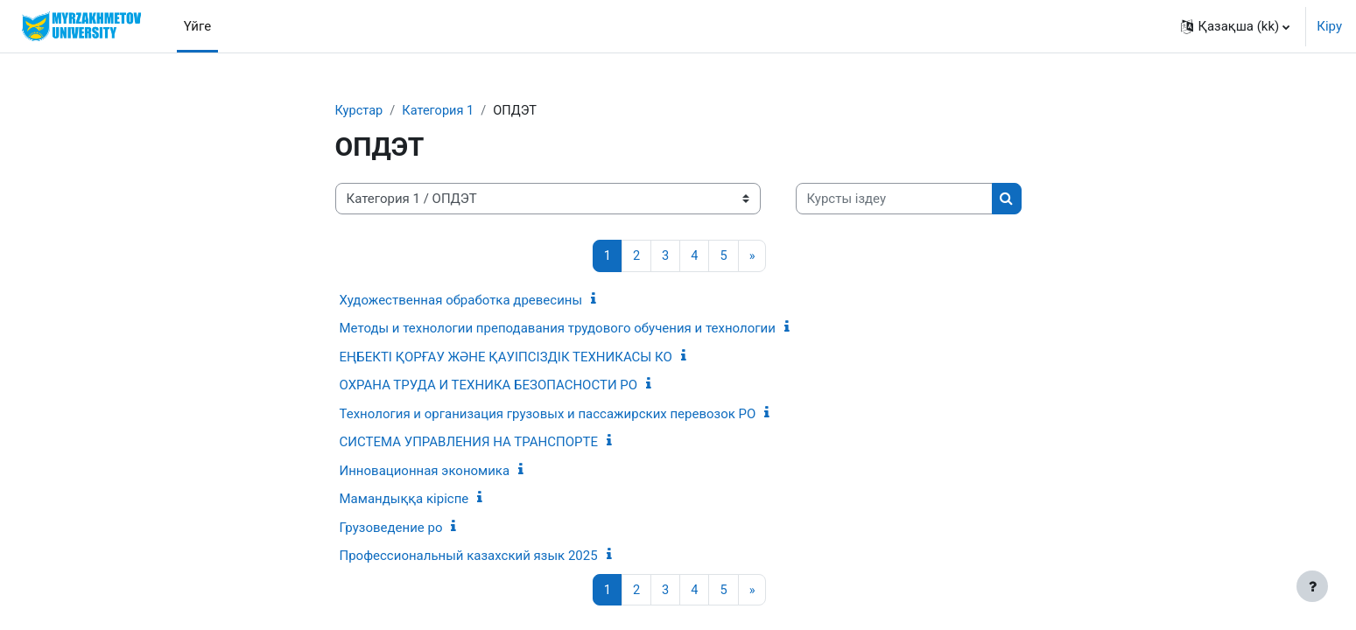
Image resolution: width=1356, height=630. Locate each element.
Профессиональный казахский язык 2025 (469, 556)
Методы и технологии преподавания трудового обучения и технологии (558, 329)
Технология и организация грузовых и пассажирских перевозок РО (548, 415)
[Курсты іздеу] (894, 200)
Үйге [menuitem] (197, 26)
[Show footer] (1312, 586)
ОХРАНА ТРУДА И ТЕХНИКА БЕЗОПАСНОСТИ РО (489, 386)
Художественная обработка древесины (461, 301)
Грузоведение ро (391, 528)
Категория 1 (440, 111)
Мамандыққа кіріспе (404, 500)
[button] (1235, 26)
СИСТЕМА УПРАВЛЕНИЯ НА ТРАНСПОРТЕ (469, 443)
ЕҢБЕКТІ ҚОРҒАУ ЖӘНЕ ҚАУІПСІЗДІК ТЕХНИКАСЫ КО (506, 358)
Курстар (359, 111)
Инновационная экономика (425, 472)
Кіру (1329, 26)
